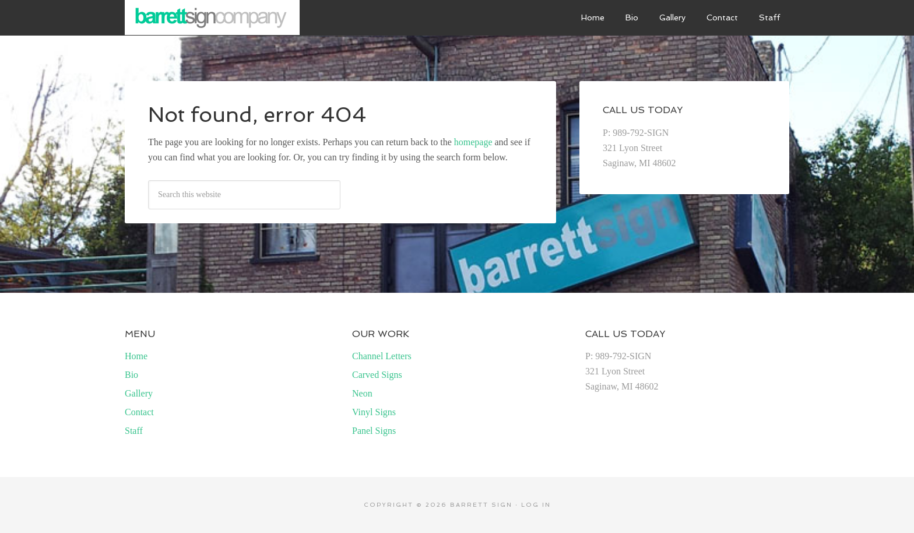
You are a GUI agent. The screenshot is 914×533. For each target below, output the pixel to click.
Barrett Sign (212, 17)
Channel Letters (382, 356)
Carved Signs (377, 375)
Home (136, 356)
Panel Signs (374, 431)
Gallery (139, 393)
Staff (134, 431)
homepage (473, 142)
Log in (536, 505)
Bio (131, 375)
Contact (139, 412)
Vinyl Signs (374, 412)
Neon (362, 393)
